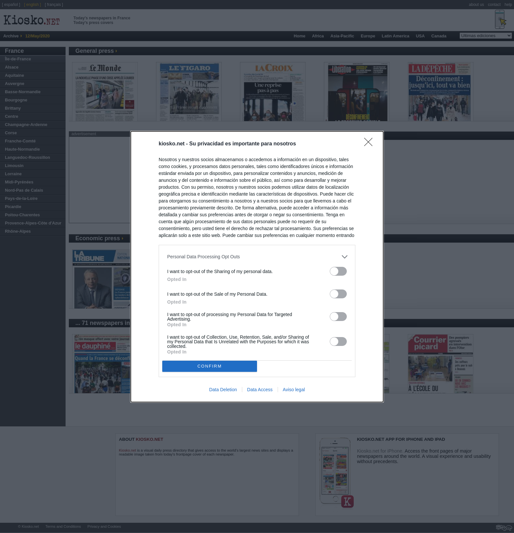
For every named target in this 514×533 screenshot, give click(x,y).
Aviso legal (294, 389)
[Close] (370, 144)
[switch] (338, 271)
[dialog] (257, 266)
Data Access (260, 389)
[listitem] (257, 256)
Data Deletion (223, 389)
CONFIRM (209, 366)
